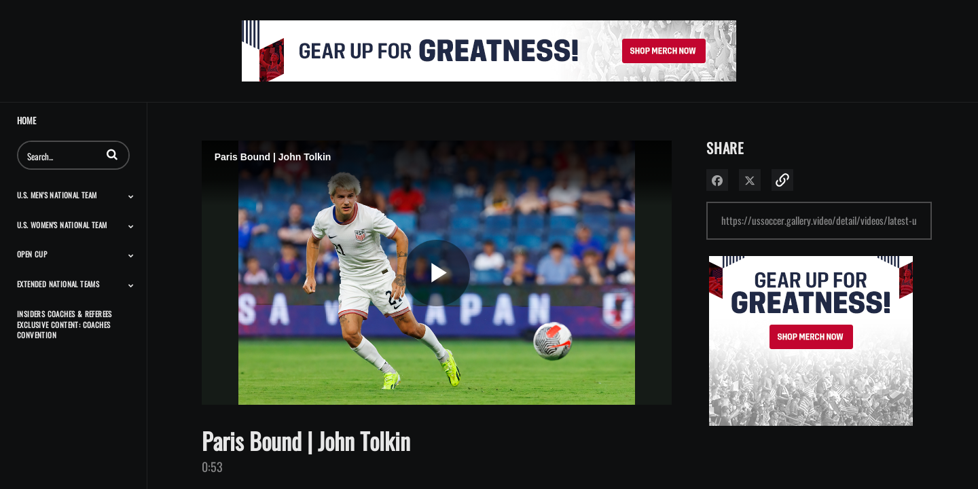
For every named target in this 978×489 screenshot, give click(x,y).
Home (26, 120)
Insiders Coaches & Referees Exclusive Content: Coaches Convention (64, 324)
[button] (112, 154)
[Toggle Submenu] (131, 196)
